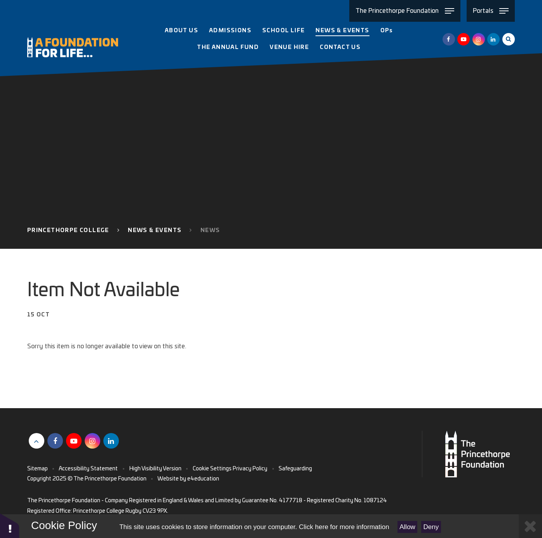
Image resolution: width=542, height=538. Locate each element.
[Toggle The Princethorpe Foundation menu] (404, 11)
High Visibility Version (155, 469)
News (210, 230)
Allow (407, 527)
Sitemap (37, 469)
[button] (9, 525)
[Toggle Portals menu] (491, 11)
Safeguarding (295, 469)
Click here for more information (344, 527)
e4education (203, 479)
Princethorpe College (68, 230)
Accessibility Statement (88, 469)
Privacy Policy (250, 469)
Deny (431, 527)
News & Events (154, 230)
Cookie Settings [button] (212, 469)
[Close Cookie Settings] (530, 526)
